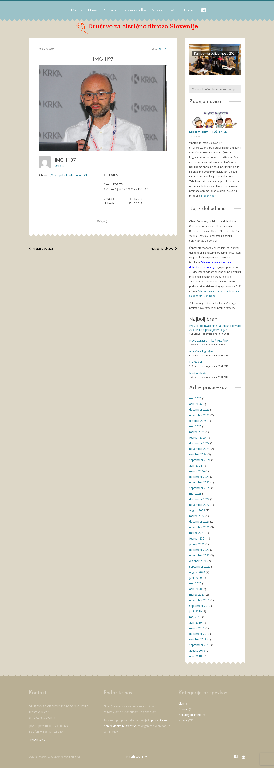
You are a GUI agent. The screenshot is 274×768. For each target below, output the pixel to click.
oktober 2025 (198, 421)
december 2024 (199, 443)
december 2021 (199, 521)
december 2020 (199, 550)
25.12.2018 (48, 49)
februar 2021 (197, 538)
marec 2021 (197, 533)
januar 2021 (197, 544)
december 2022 (199, 499)
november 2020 (199, 555)
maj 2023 (195, 493)
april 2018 (195, 656)
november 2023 (199, 482)
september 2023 (199, 488)
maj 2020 (195, 583)
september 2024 (199, 460)
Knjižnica (110, 10)
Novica (182, 720)
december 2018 (199, 634)
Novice (157, 10)
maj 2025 (195, 426)
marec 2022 (197, 516)
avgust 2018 (197, 650)
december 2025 (199, 409)
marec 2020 (197, 594)
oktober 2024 (198, 454)
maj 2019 (195, 617)
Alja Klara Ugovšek (201, 351)
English (189, 10)
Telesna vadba (134, 10)
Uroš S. (163, 49)
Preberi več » (208, 195)
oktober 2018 (198, 639)
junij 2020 (195, 578)
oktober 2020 (198, 561)
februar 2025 (197, 437)
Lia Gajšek (196, 362)
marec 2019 (197, 628)
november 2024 (199, 449)
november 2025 (199, 415)
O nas (93, 10)
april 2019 (195, 622)
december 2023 (199, 477)
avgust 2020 (197, 572)
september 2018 (199, 645)
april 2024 (195, 465)
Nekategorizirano (189, 715)
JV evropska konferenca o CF (69, 175)
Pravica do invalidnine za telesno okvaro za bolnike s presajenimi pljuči (215, 328)
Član (181, 703)
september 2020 (199, 566)
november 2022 (199, 505)
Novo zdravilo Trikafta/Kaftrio (208, 340)
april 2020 (195, 589)
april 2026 (195, 404)
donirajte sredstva (125, 726)
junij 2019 (195, 611)
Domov (76, 10)
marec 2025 (197, 432)
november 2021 (199, 527)
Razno (173, 10)
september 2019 (199, 606)
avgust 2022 (197, 510)
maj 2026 (195, 398)
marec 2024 (197, 471)
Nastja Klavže (198, 373)
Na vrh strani (136, 756)
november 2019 (199, 600)
